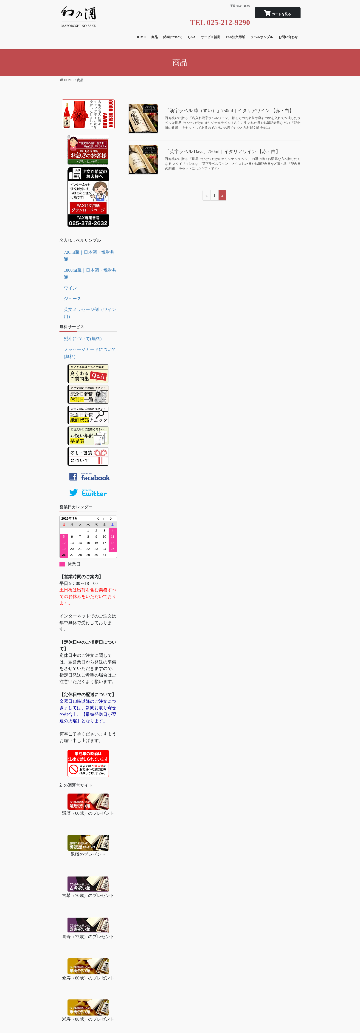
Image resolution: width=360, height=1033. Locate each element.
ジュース (72, 298)
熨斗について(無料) (83, 338)
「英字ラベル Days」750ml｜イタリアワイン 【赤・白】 (222, 151)
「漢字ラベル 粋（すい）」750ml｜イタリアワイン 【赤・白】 (229, 110)
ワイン (70, 288)
